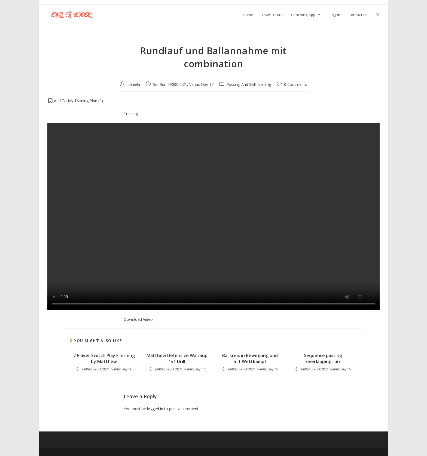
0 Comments (295, 84)
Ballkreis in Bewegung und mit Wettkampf (250, 358)
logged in (155, 408)
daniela (133, 84)
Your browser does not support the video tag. (213, 216)
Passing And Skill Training (249, 84)
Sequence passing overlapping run (323, 358)
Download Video (138, 319)
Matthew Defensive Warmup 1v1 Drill (177, 358)
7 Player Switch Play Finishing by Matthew (104, 358)
